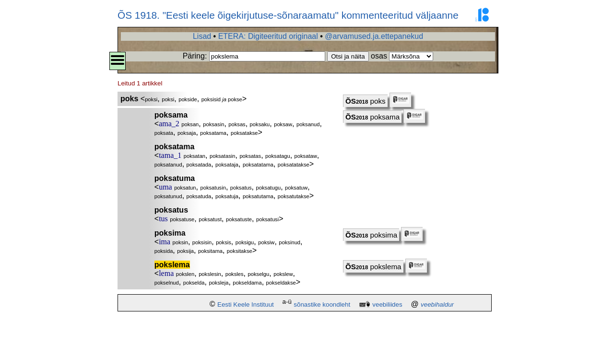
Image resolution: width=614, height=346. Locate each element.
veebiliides (387, 304)
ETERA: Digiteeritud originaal (268, 36)
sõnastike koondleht (322, 304)
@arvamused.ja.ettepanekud (374, 36)
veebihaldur (437, 304)
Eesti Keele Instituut (245, 304)
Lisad (202, 36)
